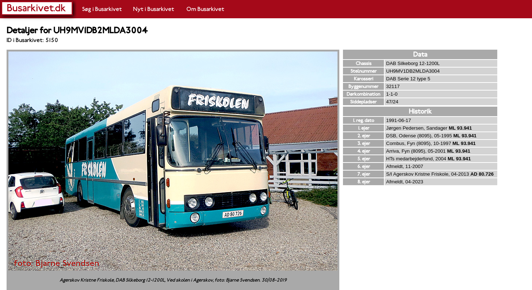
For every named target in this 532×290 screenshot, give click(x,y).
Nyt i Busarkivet (153, 9)
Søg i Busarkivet (102, 9)
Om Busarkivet (205, 9)
